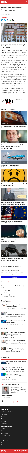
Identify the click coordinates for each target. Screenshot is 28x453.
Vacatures (4, 282)
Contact (3, 428)
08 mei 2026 (4, 200)
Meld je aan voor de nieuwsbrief (11, 266)
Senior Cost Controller (7, 290)
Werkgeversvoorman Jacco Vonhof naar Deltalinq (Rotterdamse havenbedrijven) (12, 146)
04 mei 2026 (4, 256)
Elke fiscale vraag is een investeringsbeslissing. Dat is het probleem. (15, 375)
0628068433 (6, 400)
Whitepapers (5, 358)
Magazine (3, 421)
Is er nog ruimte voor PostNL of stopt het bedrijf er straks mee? (13, 127)
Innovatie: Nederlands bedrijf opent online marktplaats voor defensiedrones (12, 260)
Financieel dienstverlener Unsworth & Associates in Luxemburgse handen (13, 203)
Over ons (3, 431)
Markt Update (5, 301)
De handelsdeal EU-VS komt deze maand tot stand (12, 222)
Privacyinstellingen (6, 440)
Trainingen (3, 419)
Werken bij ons (5, 433)
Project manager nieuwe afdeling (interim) (12, 286)
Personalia (4, 328)
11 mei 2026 (4, 162)
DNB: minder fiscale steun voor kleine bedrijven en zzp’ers (13, 240)
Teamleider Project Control (8, 295)
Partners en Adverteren (7, 411)
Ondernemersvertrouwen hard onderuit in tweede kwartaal (14, 184)
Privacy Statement (6, 435)
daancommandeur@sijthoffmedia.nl (12, 402)
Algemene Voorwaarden (7, 438)
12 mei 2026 (4, 123)
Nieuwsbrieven (5, 414)
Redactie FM (4, 17)
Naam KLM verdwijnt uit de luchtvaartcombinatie (10, 166)
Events (3, 416)
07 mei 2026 (4, 218)
